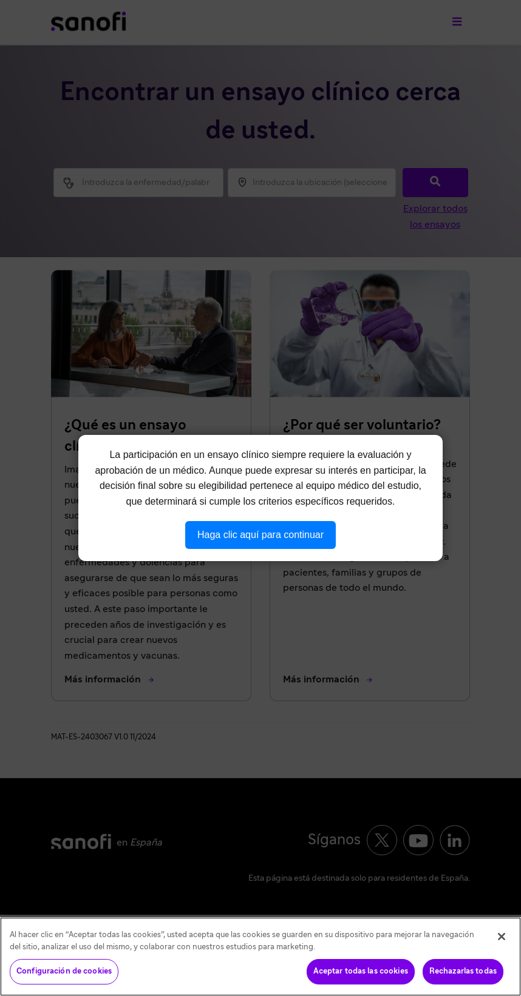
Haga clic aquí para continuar (260, 535)
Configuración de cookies (64, 971)
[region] (260, 956)
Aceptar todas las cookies (360, 971)
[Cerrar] (501, 936)
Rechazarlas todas (463, 971)
